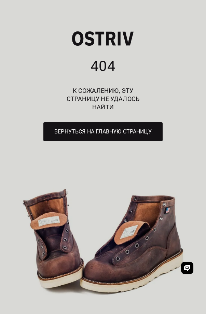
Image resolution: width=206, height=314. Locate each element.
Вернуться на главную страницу (103, 131)
